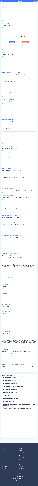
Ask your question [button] (25, 42)
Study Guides (4, 468)
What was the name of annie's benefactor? (9, 389)
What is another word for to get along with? (10, 380)
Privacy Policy (21, 468)
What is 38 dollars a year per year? (8, 401)
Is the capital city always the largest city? (9, 392)
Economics (21, 459)
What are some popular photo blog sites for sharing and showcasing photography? (17, 427)
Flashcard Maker (4, 466)
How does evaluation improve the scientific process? (11, 421)
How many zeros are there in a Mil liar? (9, 432)
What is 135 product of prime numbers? (9, 377)
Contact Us (21, 464)
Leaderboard (4, 446)
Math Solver (3, 470)
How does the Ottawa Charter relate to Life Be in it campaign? (13, 386)
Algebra (20, 446)
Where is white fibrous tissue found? (8, 412)
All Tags (3, 448)
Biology (20, 450)
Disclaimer (21, 470)
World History (21, 452)
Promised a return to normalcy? (7, 415)
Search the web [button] (12, 42)
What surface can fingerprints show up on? (9, 383)
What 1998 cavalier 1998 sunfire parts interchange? (11, 398)
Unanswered (4, 450)
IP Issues (20, 473)
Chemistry (21, 448)
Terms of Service (22, 466)
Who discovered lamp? (6, 395)
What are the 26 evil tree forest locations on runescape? (12, 418)
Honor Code (3, 464)
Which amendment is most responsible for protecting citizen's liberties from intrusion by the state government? (19, 405)
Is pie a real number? (6, 435)
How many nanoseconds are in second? (9, 424)
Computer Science (22, 457)
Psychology (21, 455)
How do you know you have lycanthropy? (9, 429)
